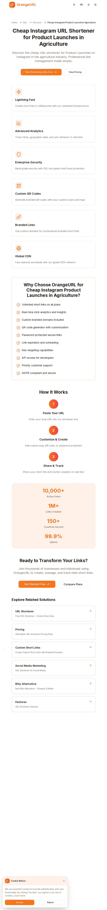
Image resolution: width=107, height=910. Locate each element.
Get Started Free (36, 584)
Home (14, 22)
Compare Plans (73, 584)
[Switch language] (81, 4)
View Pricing (75, 72)
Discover (37, 22)
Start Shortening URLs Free (41, 72)
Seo (25, 22)
